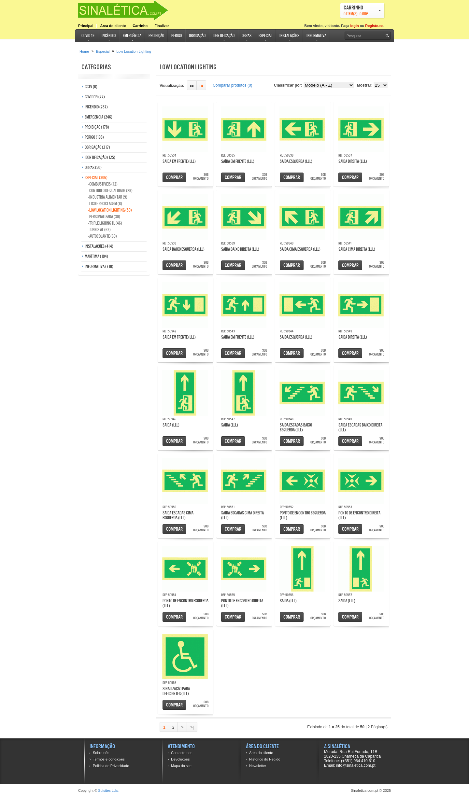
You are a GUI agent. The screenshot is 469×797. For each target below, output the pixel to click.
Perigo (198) (94, 137)
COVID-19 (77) (95, 96)
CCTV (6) (91, 86)
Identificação (223, 35)
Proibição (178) (97, 127)
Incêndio (109, 35)
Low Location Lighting (134, 51)
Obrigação (197, 35)
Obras (246, 35)
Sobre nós (101, 753)
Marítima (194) (96, 256)
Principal (85, 26)
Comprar (174, 177)
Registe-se (374, 26)
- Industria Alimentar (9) (107, 197)
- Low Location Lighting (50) (110, 210)
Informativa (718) (99, 266)
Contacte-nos (181, 753)
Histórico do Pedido (264, 759)
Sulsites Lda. (108, 790)
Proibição (156, 35)
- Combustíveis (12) (103, 184)
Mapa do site (181, 766)
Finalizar (161, 26)
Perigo (176, 35)
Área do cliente (113, 26)
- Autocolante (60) (102, 236)
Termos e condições (109, 759)
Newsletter (257, 766)
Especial (265, 35)
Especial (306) (96, 177)
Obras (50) (93, 167)
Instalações (289, 35)
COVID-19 (87, 35)
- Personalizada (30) (104, 216)
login (354, 26)
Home (84, 51)
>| (191, 727)
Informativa (316, 35)
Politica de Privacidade (111, 766)
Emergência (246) (98, 117)
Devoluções (180, 759)
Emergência (132, 35)
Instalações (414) (99, 246)
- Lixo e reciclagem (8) (105, 203)
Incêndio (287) (96, 107)
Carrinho (140, 26)
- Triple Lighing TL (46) (105, 223)
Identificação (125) (100, 157)
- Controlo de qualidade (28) (110, 190)
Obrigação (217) (97, 147)
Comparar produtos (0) (232, 85)
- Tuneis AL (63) (99, 229)
